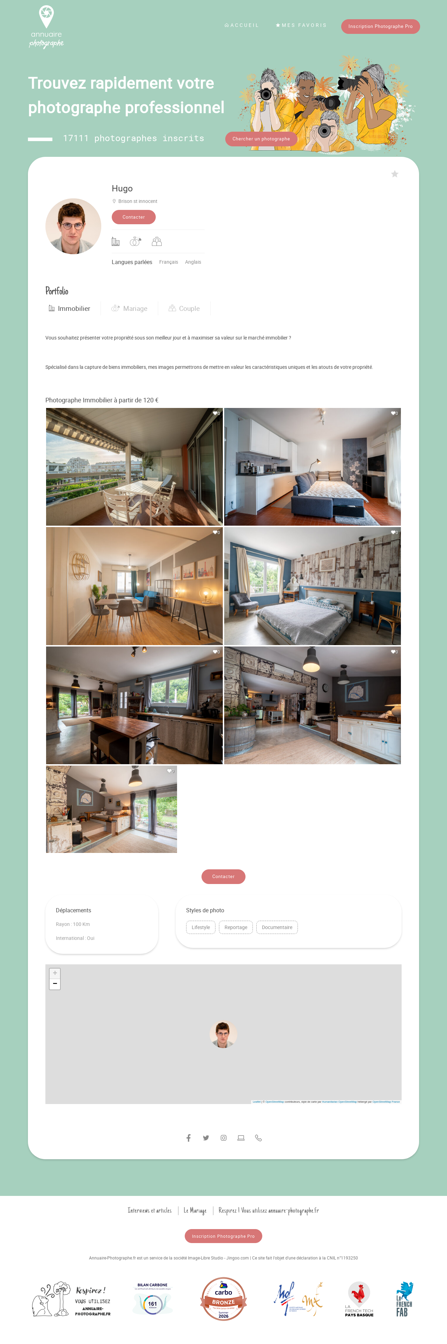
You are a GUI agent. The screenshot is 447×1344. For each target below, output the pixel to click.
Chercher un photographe (261, 139)
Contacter (134, 214)
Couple (184, 306)
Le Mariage (195, 1208)
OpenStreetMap (274, 1099)
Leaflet (257, 1099)
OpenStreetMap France (386, 1099)
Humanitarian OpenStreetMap (339, 1099)
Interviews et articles (150, 1208)
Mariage (129, 306)
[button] (223, 1032)
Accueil (242, 25)
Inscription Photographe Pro (381, 26)
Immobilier (69, 306)
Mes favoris (301, 25)
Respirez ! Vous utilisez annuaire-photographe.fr (269, 1208)
